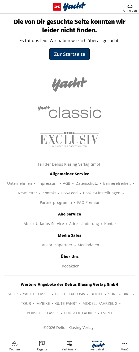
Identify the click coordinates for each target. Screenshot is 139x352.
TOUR (26, 303)
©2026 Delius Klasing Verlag (69, 327)
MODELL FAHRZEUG (99, 303)
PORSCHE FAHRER (80, 312)
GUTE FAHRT (66, 303)
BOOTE (96, 293)
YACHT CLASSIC (36, 293)
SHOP (13, 293)
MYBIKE (43, 303)
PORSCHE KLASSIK (43, 312)
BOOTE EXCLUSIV (70, 293)
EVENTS (108, 312)
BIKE (127, 293)
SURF (112, 293)
